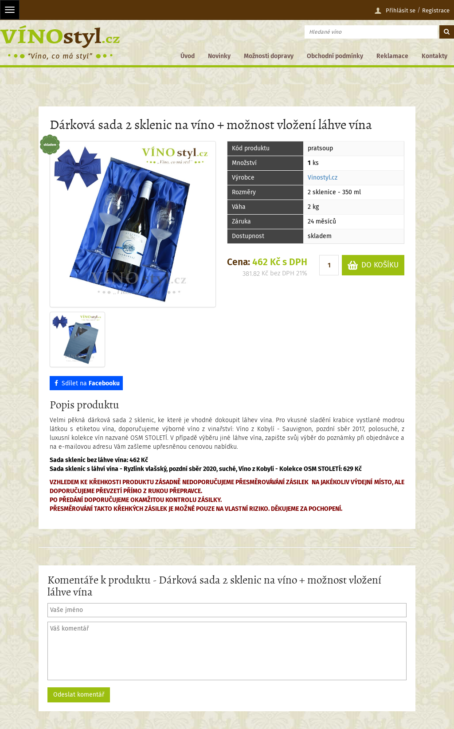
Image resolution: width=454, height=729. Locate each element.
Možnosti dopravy (269, 56)
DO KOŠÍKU (373, 265)
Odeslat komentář (78, 694)
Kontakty (434, 56)
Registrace (436, 10)
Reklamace (392, 56)
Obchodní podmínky (335, 56)
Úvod (187, 56)
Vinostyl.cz (322, 177)
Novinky (219, 56)
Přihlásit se (395, 10)
